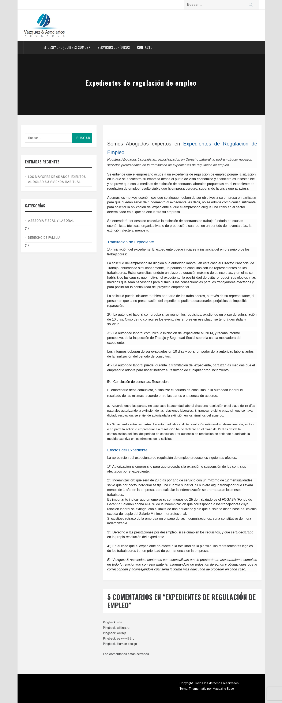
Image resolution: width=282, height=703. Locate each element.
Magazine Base (224, 689)
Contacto (145, 47)
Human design (127, 644)
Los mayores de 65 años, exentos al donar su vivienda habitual (57, 179)
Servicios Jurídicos (114, 47)
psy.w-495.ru (125, 638)
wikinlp (121, 633)
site (119, 622)
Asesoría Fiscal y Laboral (51, 220)
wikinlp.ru (123, 628)
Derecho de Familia (44, 237)
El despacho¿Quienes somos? (67, 47)
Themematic (198, 689)
